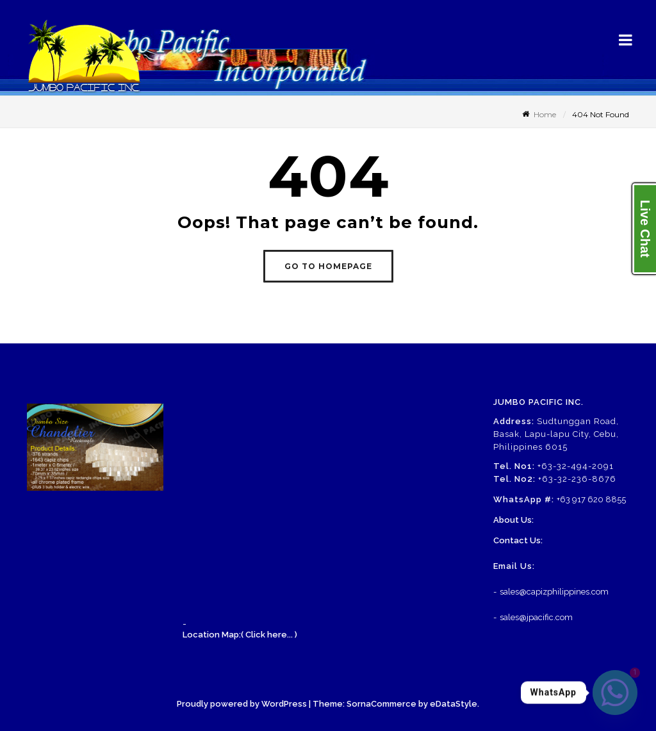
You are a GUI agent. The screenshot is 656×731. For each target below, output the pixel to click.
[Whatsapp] (615, 692)
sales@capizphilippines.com (554, 591)
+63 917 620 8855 (591, 499)
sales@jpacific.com (536, 617)
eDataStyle (453, 704)
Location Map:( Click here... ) (240, 634)
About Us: (513, 520)
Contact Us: (518, 540)
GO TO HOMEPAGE (328, 266)
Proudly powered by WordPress (242, 704)
